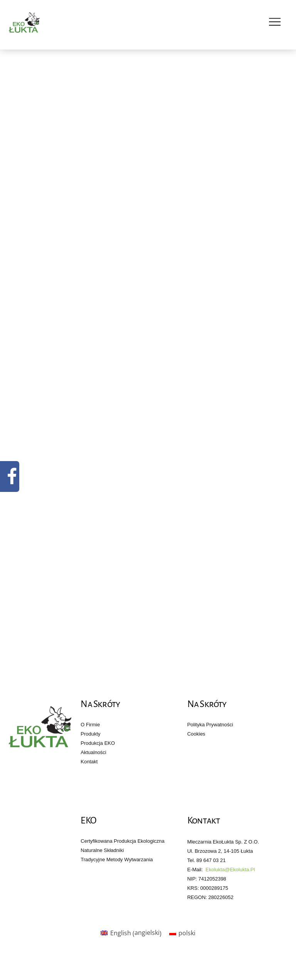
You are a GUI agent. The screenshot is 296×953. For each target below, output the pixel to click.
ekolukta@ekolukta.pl (230, 869)
